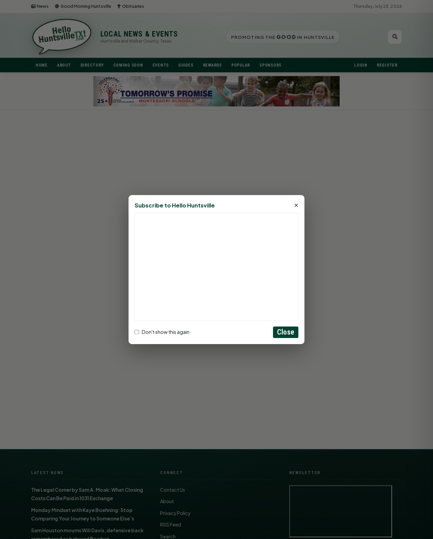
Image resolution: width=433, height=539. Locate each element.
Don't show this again (162, 332)
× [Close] (296, 205)
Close (285, 332)
